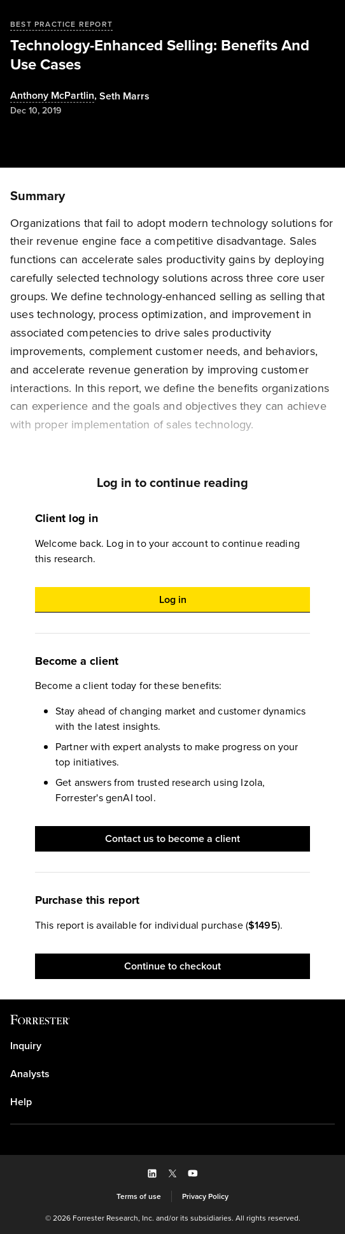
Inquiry (25, 1046)
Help (21, 1102)
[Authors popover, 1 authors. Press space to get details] (124, 96)
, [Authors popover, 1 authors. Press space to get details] (54, 96)
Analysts (30, 1074)
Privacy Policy (205, 1196)
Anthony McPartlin (52, 96)
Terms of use (138, 1196)
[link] (172, 1046)
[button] (172, 600)
